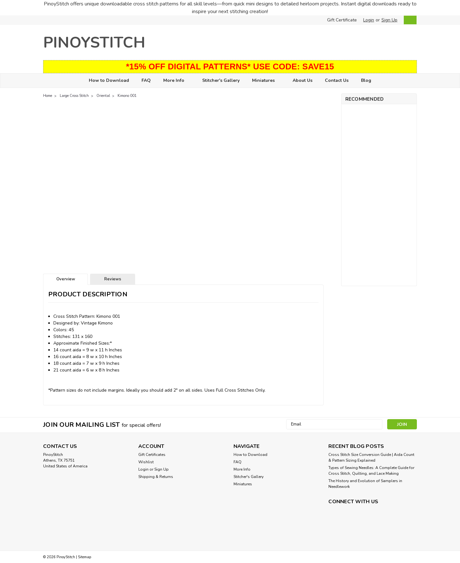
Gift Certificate (342, 20)
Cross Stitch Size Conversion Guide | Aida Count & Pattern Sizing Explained (371, 457)
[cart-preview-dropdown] (409, 20)
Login (368, 20)
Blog (366, 80)
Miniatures (266, 80)
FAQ (146, 80)
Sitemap (84, 557)
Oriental (103, 95)
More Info (176, 80)
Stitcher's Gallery (221, 80)
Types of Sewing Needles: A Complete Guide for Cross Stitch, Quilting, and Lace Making (371, 470)
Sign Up (389, 20)
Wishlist (146, 462)
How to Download (109, 80)
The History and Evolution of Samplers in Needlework (365, 483)
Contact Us (337, 80)
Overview (65, 279)
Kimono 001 (127, 95)
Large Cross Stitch (74, 95)
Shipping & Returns (155, 476)
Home (47, 95)
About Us (302, 80)
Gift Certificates (151, 454)
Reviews (112, 279)
